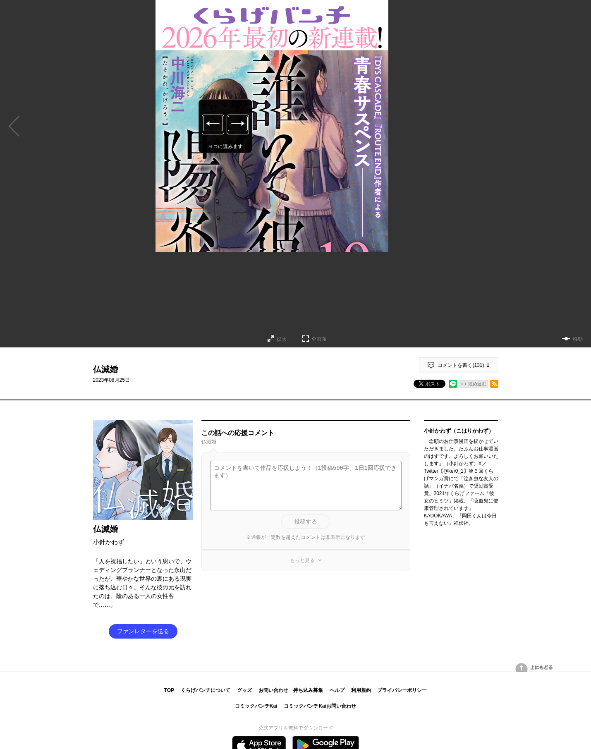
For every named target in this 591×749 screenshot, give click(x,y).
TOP (169, 690)
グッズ (244, 690)
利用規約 (361, 690)
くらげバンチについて (205, 690)
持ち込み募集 (308, 690)
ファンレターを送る (143, 631)
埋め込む (477, 383)
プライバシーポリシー (402, 690)
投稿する (305, 521)
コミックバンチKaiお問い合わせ (320, 706)
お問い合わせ (273, 690)
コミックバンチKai (256, 706)
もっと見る (302, 560)
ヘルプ (337, 690)
